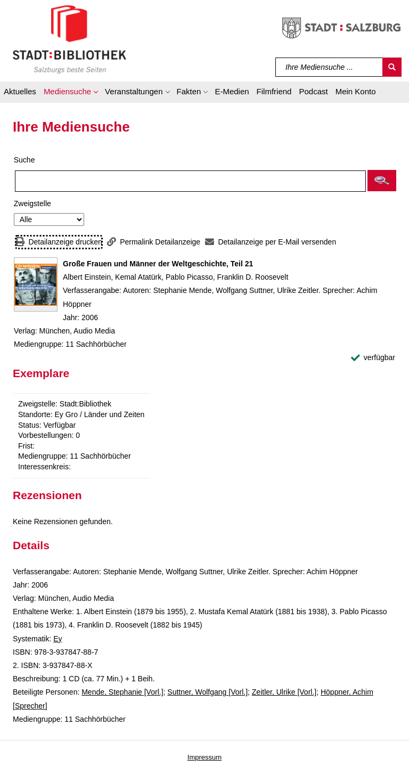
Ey (57, 638)
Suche (24, 160)
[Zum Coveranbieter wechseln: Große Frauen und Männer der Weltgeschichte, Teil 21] (36, 284)
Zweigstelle (32, 203)
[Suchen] (392, 67)
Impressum (204, 757)
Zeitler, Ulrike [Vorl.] (284, 692)
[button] (70, 93)
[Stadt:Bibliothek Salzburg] (69, 39)
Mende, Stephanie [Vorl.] (122, 692)
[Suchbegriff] (329, 67)
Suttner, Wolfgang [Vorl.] (207, 692)
